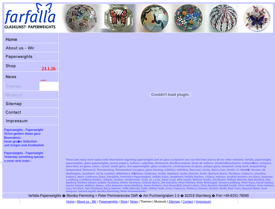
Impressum (203, 201)
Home (70, 201)
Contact (187, 201)
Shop (124, 201)
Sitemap (174, 201)
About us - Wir (87, 201)
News (134, 201)
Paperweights (108, 201)
